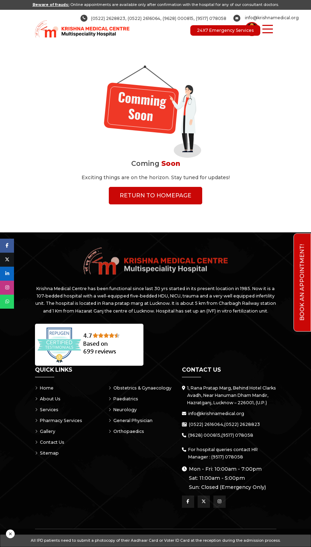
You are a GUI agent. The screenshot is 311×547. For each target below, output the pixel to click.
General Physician (130, 420)
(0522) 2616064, (144, 18)
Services (46, 409)
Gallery (45, 431)
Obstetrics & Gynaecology (139, 388)
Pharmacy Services (58, 420)
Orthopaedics (126, 431)
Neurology (122, 409)
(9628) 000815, (179, 18)
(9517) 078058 (211, 18)
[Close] (10, 534)
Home (44, 388)
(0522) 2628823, (108, 18)
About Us (48, 398)
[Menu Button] (267, 29)
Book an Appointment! (302, 282)
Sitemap (47, 453)
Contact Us (49, 442)
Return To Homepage (155, 195)
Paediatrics (123, 398)
